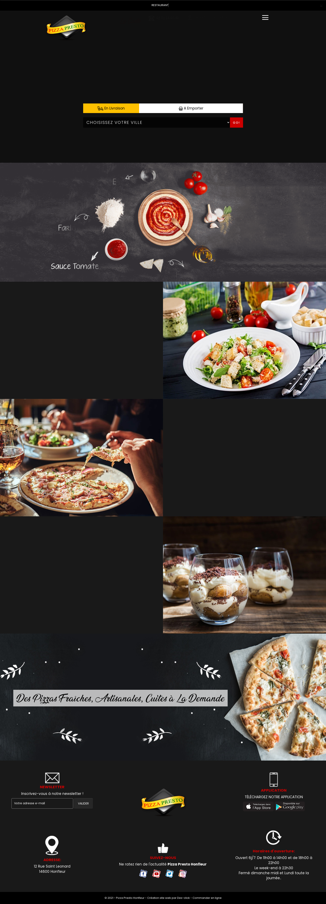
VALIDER (83, 803)
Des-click (183, 898)
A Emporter (191, 108)
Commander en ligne (207, 898)
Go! (236, 123)
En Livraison (111, 108)
